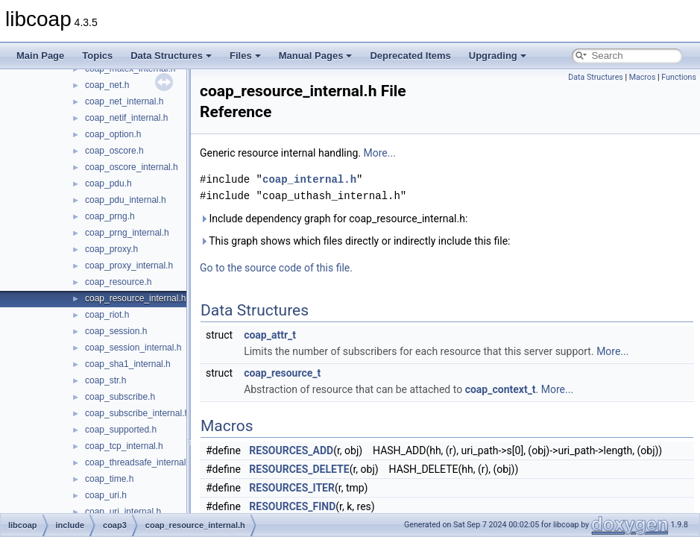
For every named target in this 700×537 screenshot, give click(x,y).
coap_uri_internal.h (123, 511)
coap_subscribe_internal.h (137, 413)
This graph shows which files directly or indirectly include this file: (355, 241)
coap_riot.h (107, 315)
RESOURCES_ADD (291, 450)
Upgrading (497, 55)
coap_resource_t (282, 373)
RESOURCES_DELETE (299, 469)
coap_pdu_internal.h (125, 200)
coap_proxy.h (111, 249)
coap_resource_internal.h (135, 298)
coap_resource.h (118, 282)
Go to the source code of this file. (276, 268)
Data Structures (171, 55)
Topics (97, 55)
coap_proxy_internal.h (129, 265)
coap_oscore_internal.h (131, 167)
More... (380, 153)
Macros (642, 77)
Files (245, 55)
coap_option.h (113, 134)
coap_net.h (107, 85)
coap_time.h (109, 479)
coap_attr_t (270, 335)
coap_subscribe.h (120, 397)
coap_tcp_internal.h (124, 446)
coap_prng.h (110, 216)
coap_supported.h (121, 429)
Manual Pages (316, 55)
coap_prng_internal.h (127, 232)
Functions (678, 77)
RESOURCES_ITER (292, 488)
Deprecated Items (410, 55)
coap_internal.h (309, 179)
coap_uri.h (106, 495)
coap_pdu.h (108, 183)
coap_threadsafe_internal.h (139, 462)
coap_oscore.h (114, 150)
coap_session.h (116, 331)
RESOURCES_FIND (292, 506)
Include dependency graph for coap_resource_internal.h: (333, 218)
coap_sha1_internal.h (128, 364)
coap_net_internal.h (124, 101)
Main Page (40, 55)
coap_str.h (105, 380)
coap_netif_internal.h (126, 118)
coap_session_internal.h (133, 347)
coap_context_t (500, 389)
